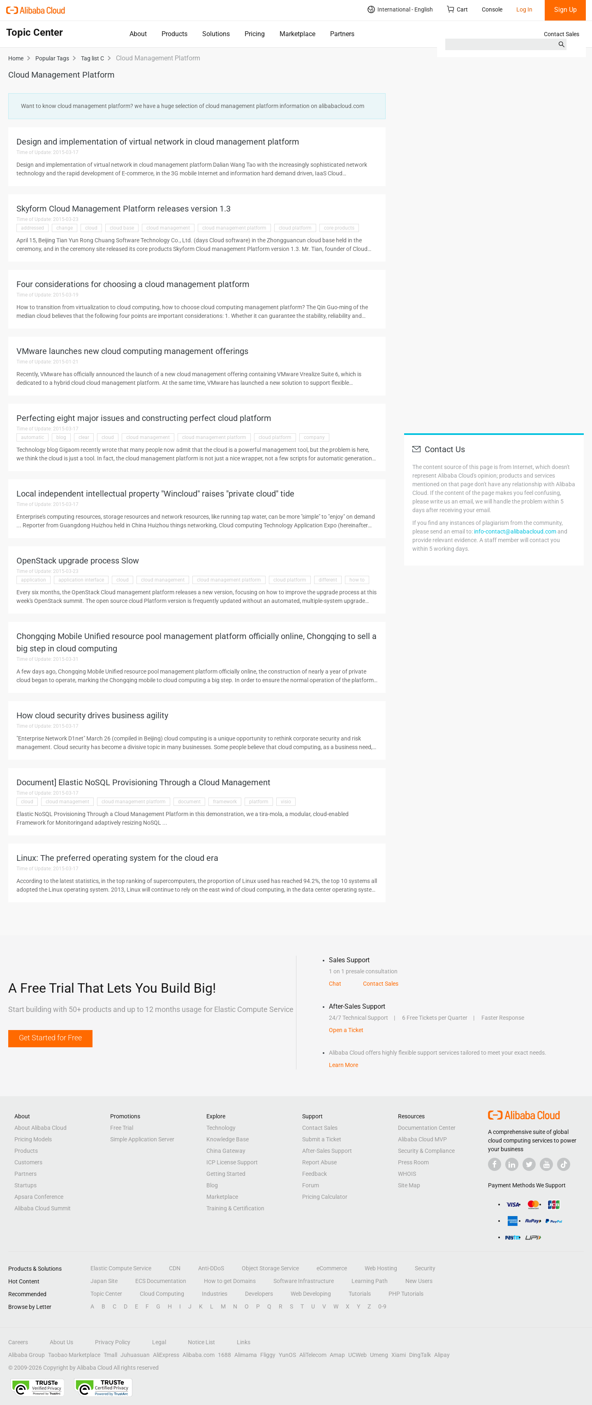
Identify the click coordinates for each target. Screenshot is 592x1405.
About (138, 34)
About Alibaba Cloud (40, 1127)
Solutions (216, 34)
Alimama (245, 1355)
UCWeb (357, 1355)
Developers (259, 1293)
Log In (524, 9)
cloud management (168, 228)
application (33, 580)
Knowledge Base (227, 1139)
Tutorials (360, 1293)
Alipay (442, 1355)
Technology (221, 1127)
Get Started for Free (50, 1037)
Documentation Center (427, 1127)
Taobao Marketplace (74, 1355)
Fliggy (267, 1355)
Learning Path (370, 1281)
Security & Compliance (426, 1150)
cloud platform (295, 228)
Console (492, 9)
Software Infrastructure (303, 1281)
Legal (159, 1342)
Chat (335, 983)
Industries (214, 1293)
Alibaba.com (199, 1355)
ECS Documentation (160, 1281)
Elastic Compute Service (120, 1268)
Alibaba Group (26, 1355)
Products (174, 34)
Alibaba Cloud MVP (422, 1139)
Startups (25, 1185)
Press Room (413, 1162)
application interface (81, 580)
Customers (28, 1162)
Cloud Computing (162, 1293)
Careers (18, 1342)
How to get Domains (230, 1281)
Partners (342, 34)
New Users (418, 1281)
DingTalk (420, 1355)
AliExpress (166, 1355)
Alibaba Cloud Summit (42, 1208)
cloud (91, 228)
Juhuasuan (135, 1355)
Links (243, 1342)
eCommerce (332, 1268)
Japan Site (104, 1281)
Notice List (201, 1342)
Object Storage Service (270, 1268)
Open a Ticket (346, 1030)
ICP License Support (232, 1162)
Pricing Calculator (324, 1196)
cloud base (122, 228)
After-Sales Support (327, 1150)
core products (339, 228)
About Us (61, 1342)
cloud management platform (234, 228)
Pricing (255, 34)
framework (225, 802)
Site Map (409, 1185)
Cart (457, 9)
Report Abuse (319, 1162)
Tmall (110, 1355)
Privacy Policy (112, 1342)
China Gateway (225, 1150)
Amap (337, 1355)
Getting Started (225, 1173)
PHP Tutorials (405, 1293)
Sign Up (565, 10)
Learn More (343, 1065)
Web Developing (311, 1293)
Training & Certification (235, 1208)
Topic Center (106, 1293)
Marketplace (297, 34)
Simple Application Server (142, 1139)
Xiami (398, 1355)
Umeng (379, 1355)
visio (286, 802)
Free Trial (121, 1127)
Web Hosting (381, 1268)
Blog (212, 1185)
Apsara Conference (38, 1196)
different (328, 580)
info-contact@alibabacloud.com (515, 531)
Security (425, 1268)
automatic (32, 437)
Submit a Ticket (321, 1139)
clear (84, 437)
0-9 (382, 1306)
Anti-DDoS (211, 1268)
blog (61, 437)
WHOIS (407, 1173)
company (314, 437)
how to (357, 580)
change (64, 228)
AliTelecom (312, 1355)
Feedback (314, 1173)
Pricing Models (33, 1139)
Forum (310, 1185)
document (189, 802)
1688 (224, 1355)
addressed (32, 228)
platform (258, 802)
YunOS (287, 1355)
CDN (174, 1268)
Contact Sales (561, 34)
